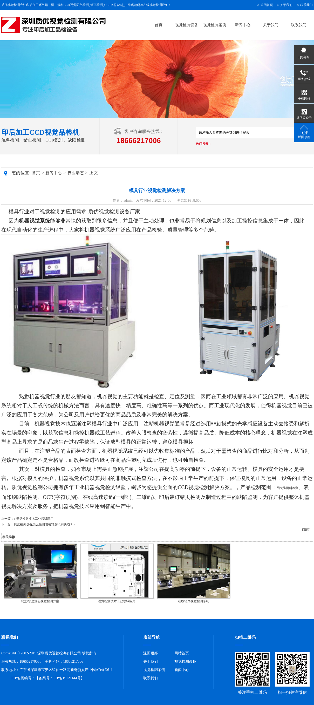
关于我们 (286, 5)
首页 (158, 25)
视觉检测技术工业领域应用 (34, 518)
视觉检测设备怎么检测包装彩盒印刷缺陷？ (43, 524)
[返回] (306, 530)
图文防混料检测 (287, 488)
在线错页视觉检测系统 (193, 601)
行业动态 (75, 173)
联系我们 (306, 5)
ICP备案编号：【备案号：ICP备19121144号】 (47, 678)
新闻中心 (242, 25)
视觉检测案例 (214, 25)
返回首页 (267, 5)
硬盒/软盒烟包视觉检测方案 (40, 601)
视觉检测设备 (186, 25)
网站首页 (181, 653)
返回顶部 (150, 653)
